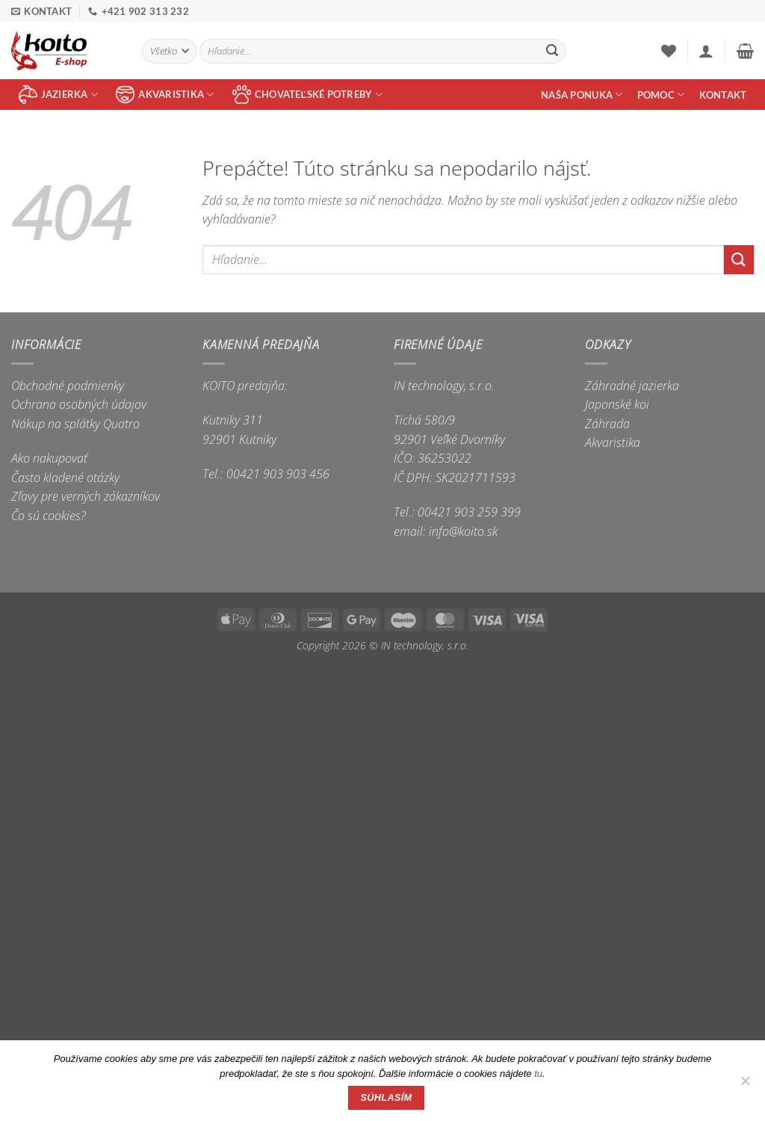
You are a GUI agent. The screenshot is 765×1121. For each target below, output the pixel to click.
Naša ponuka (581, 94)
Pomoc (661, 94)
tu (538, 1073)
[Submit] (552, 51)
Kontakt (723, 95)
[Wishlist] (668, 50)
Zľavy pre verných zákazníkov (85, 496)
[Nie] (745, 1085)
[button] (706, 50)
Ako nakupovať (49, 458)
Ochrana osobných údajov (78, 404)
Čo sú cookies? (48, 515)
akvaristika (165, 94)
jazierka (59, 94)
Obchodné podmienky (67, 385)
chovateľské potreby (307, 94)
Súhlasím (386, 1098)
